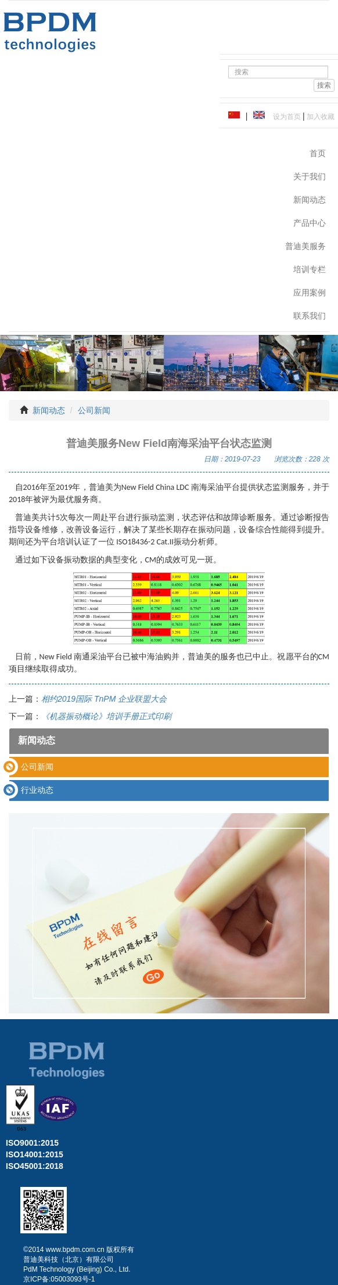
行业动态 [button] (37, 790)
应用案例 (309, 292)
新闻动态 (309, 199)
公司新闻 (94, 410)
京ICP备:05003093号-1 (59, 1279)
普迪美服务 (305, 246)
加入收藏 (320, 117)
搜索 (324, 85)
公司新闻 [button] (37, 766)
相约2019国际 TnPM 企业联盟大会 (104, 698)
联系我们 (309, 315)
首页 (318, 153)
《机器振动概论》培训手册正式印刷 (106, 716)
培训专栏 (309, 269)
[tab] (169, 767)
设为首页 (285, 117)
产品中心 (309, 223)
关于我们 (309, 176)
